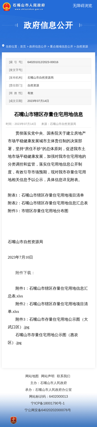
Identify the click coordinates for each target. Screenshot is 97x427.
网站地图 (32, 376)
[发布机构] (15, 77)
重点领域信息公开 (61, 46)
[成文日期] (15, 100)
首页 (23, 46)
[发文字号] (15, 69)
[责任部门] (15, 85)
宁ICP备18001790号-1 (48, 403)
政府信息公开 (48, 25)
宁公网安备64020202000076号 (48, 410)
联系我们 (63, 376)
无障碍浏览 (82, 5)
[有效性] (15, 93)
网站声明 (47, 376)
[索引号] (15, 62)
